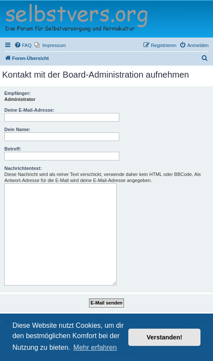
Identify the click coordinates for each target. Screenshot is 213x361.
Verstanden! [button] (164, 337)
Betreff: (12, 148)
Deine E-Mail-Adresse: (29, 110)
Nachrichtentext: (23, 168)
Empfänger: (17, 93)
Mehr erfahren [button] (95, 347)
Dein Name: (17, 129)
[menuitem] (23, 45)
